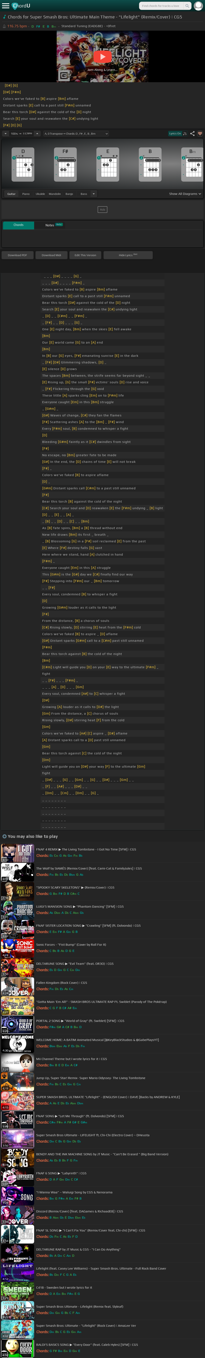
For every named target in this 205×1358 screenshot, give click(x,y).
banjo (69, 193)
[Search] (187, 6)
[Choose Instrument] (94, 194)
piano (26, 193)
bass (84, 193)
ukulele (40, 193)
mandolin (55, 193)
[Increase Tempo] (37, 133)
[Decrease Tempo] (5, 133)
